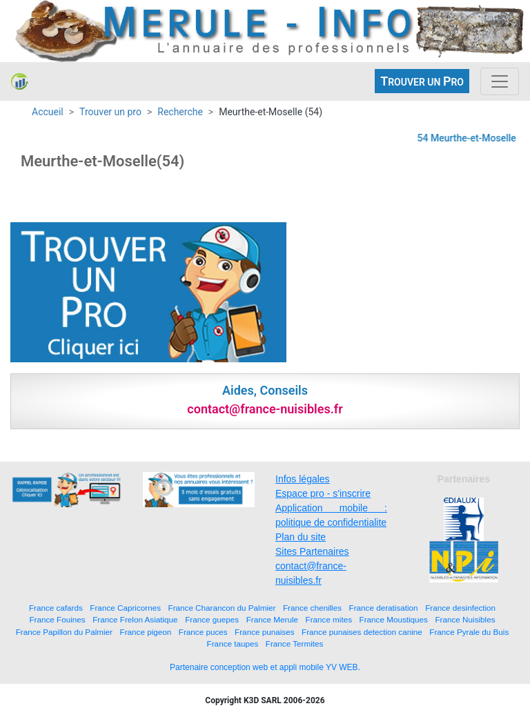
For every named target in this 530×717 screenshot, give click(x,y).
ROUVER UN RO (422, 81)
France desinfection (460, 607)
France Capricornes (125, 607)
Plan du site (300, 536)
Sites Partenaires (312, 551)
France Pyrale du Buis (469, 631)
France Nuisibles (465, 619)
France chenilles (312, 607)
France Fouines (57, 619)
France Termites (295, 643)
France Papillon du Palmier (64, 631)
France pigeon (146, 631)
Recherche (180, 111)
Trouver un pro (110, 111)
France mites (329, 619)
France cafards (56, 607)
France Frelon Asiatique (134, 619)
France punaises (264, 631)
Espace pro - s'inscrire (323, 493)
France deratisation (383, 607)
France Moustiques (394, 619)
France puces (203, 631)
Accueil (47, 111)
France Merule (272, 619)
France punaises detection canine (362, 631)
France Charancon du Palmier (222, 607)
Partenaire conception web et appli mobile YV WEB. (265, 667)
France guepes (212, 619)
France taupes (233, 643)
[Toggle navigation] (499, 81)
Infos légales (302, 478)
